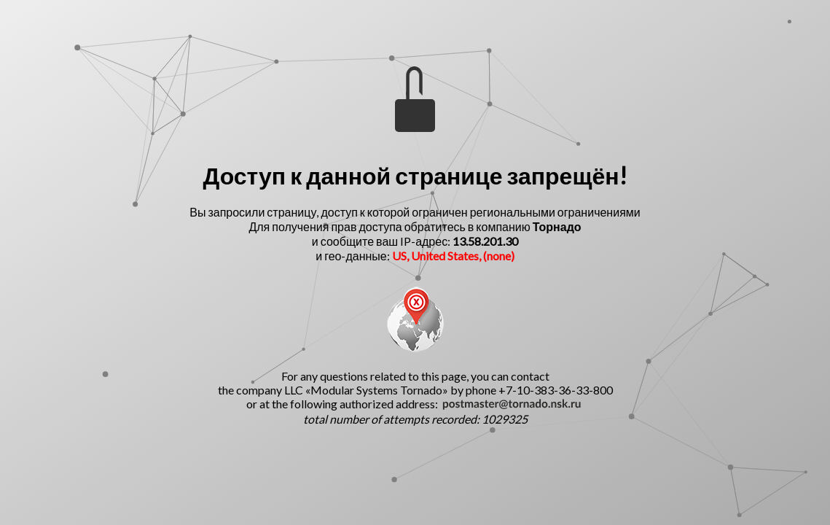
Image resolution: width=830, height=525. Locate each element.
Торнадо (557, 226)
